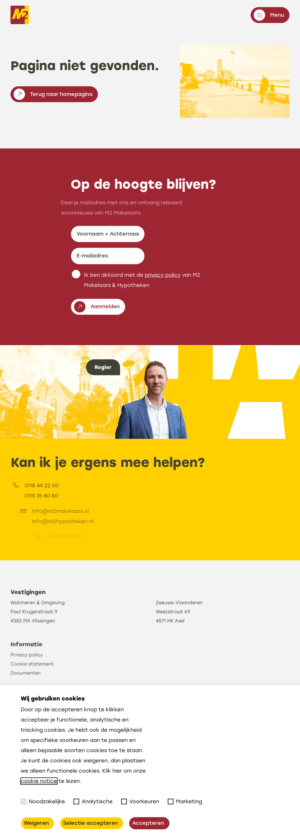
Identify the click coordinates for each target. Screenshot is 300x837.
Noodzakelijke (43, 801)
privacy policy (163, 301)
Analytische (93, 801)
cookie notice (39, 781)
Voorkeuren (140, 801)
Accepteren (148, 823)
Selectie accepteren (90, 823)
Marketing (185, 801)
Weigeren (36, 823)
